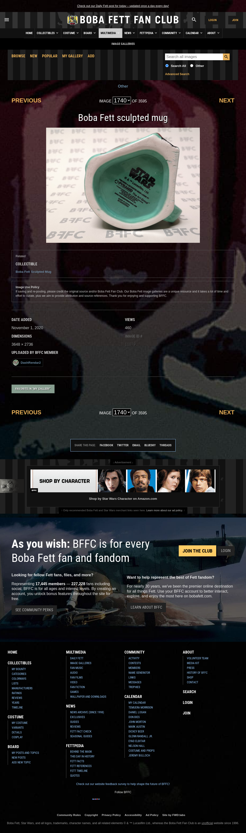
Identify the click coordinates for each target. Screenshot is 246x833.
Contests (135, 663)
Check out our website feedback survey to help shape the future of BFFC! (123, 784)
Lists (15, 683)
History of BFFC (197, 672)
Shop (190, 677)
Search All (178, 66)
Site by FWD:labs (173, 814)
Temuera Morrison (141, 707)
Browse (18, 56)
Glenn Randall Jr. (141, 736)
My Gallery (72, 56)
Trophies (134, 687)
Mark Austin (137, 726)
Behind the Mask (81, 751)
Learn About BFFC (146, 607)
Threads (166, 445)
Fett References (81, 766)
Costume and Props (141, 750)
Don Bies (134, 717)
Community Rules (69, 814)
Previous (26, 100)
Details (17, 732)
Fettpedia (149, 33)
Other (200, 66)
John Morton (137, 722)
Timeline (17, 707)
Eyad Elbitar (137, 741)
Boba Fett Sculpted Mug (33, 272)
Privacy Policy (111, 814)
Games (74, 692)
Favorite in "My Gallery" (33, 389)
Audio (74, 672)
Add (91, 56)
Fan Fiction (77, 687)
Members (134, 668)
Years (15, 702)
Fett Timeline (79, 771)
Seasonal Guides (81, 736)
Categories (19, 674)
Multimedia (110, 33)
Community (172, 33)
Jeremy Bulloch (139, 755)
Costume (71, 33)
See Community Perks (34, 610)
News (130, 33)
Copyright (91, 814)
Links (132, 677)
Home (29, 33)
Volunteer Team (197, 658)
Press (190, 668)
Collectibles (48, 33)
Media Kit (193, 663)
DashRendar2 (27, 363)
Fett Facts (77, 761)
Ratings (17, 693)
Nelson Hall (137, 746)
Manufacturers (22, 688)
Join (235, 20)
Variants (18, 727)
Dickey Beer (136, 731)
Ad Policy (152, 814)
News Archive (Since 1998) (87, 712)
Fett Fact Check (81, 731)
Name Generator (139, 672)
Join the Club (197, 551)
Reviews (17, 698)
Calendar (194, 33)
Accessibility (133, 814)
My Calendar (137, 702)
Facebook (106, 445)
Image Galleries (80, 663)
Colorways (19, 678)
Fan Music (76, 668)
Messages (135, 682)
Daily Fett (76, 658)
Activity (134, 658)
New (33, 56)
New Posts (18, 757)
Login (213, 20)
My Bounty (19, 669)
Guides (74, 722)
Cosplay (17, 737)
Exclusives (77, 717)
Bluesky (150, 445)
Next (226, 100)
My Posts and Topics (25, 753)
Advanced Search (177, 74)
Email (136, 445)
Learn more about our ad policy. (164, 510)
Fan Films (76, 677)
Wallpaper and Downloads (88, 696)
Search (189, 692)
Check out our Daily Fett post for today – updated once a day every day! (123, 6)
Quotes (75, 775)
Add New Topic (21, 762)
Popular (49, 56)
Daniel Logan (137, 712)
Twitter (123, 445)
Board (90, 33)
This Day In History (82, 756)
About (213, 33)
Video (73, 682)
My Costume (20, 723)
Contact (192, 682)
